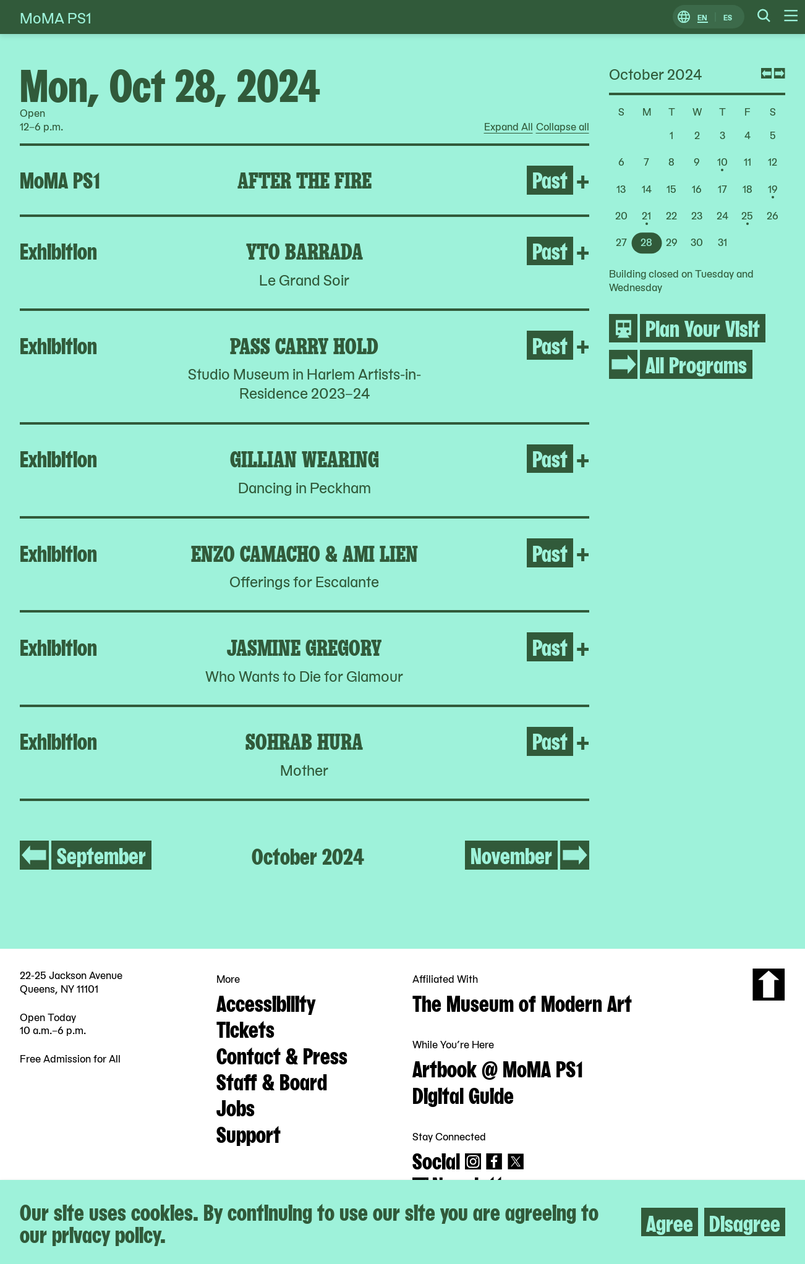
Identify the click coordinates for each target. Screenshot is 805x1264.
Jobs (235, 1106)
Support (248, 1133)
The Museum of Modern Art (522, 1002)
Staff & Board (271, 1080)
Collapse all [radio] (562, 127)
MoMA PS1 (56, 17)
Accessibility (265, 1002)
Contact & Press (281, 1054)
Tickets (245, 1028)
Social (436, 1159)
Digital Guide (463, 1094)
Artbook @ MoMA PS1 (497, 1067)
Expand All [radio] (508, 127)
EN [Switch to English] (702, 17)
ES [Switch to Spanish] (727, 17)
